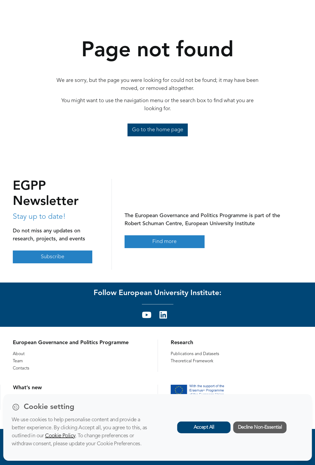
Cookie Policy (60, 436)
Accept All (204, 427)
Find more (164, 241)
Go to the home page (157, 130)
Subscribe (52, 257)
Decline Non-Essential (260, 427)
